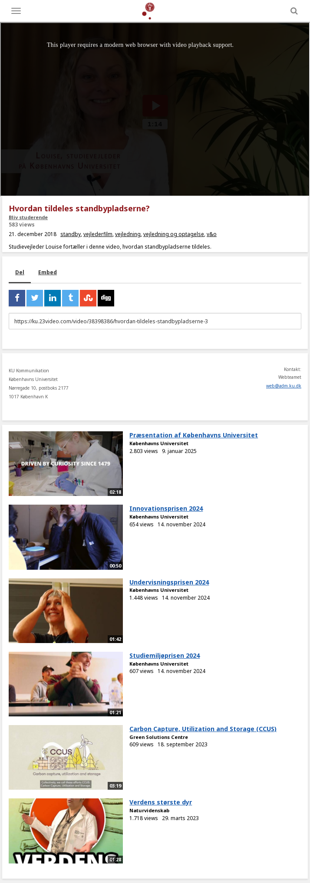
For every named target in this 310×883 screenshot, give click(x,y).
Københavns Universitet (158, 443)
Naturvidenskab (149, 810)
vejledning (128, 234)
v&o (212, 234)
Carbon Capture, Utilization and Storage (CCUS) (203, 729)
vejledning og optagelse (173, 234)
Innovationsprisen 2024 (166, 508)
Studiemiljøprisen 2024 (164, 655)
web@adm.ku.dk (283, 386)
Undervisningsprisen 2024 (169, 582)
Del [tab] (19, 272)
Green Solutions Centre (158, 737)
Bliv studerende (28, 217)
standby (70, 234)
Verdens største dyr (160, 802)
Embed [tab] (47, 272)
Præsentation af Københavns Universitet (193, 435)
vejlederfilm (97, 234)
